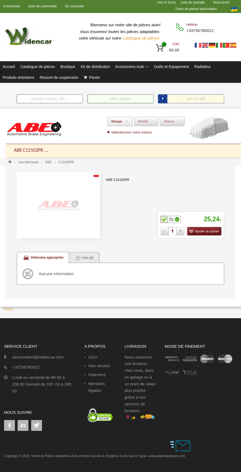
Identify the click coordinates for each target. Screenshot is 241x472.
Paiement (97, 374)
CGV (93, 357)
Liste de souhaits (193, 2)
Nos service (99, 365)
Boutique (67, 66)
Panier (94, 77)
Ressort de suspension (59, 77)
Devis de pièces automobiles (196, 9)
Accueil (9, 66)
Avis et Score (167, 2)
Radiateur (202, 66)
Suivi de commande (42, 6)
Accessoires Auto (131, 66)
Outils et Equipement (171, 66)
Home (8, 309)
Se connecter (74, 6)
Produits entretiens (18, 77)
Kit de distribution (95, 66)
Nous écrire (221, 2)
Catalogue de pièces (141, 38)
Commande (11, 6)
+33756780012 (199, 30)
